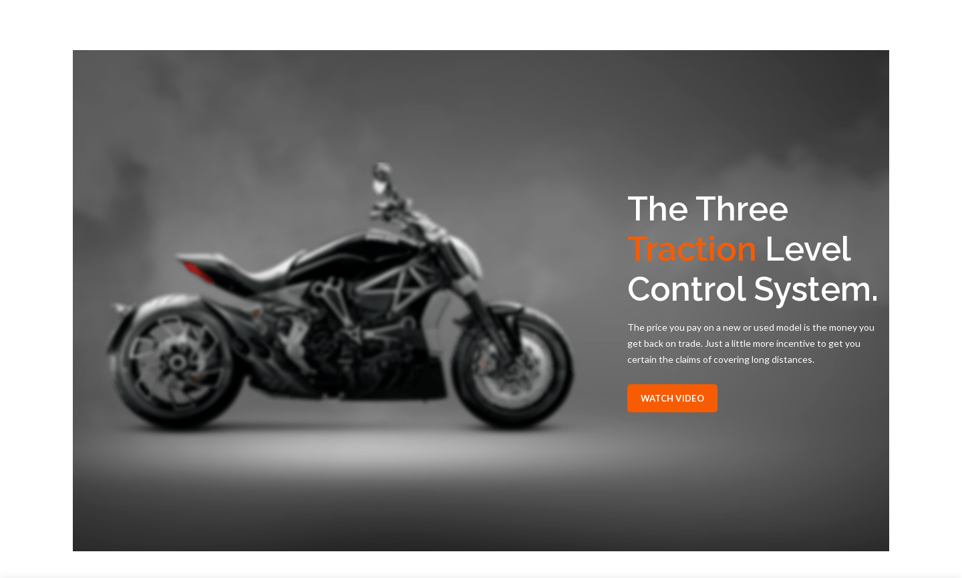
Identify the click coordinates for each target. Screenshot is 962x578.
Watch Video (672, 398)
